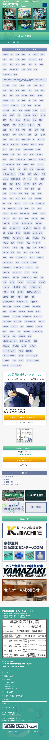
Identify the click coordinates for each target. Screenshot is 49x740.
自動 (32, 189)
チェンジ (25, 144)
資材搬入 (42, 159)
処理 (41, 100)
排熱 (12, 292)
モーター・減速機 (33, 361)
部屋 (4, 115)
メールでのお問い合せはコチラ (24, 417)
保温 (29, 336)
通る (4, 130)
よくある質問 (11, 42)
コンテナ (14, 326)
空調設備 (38, 198)
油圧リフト (32, 159)
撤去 (4, 189)
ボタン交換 (7, 307)
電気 (26, 189)
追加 (15, 74)
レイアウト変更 (30, 321)
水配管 (35, 272)
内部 (11, 140)
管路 (42, 130)
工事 (33, 208)
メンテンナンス (27, 223)
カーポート (27, 228)
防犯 (11, 257)
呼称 (43, 238)
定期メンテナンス (9, 174)
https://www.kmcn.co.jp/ (11, 715)
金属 (11, 90)
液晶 (23, 59)
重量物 (12, 169)
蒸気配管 (6, 277)
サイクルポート (15, 228)
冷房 (14, 110)
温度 (20, 110)
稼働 (38, 189)
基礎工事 (37, 228)
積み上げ (42, 321)
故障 (20, 194)
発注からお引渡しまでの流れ (13, 696)
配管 (14, 361)
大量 (4, 282)
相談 (4, 159)
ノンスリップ (37, 331)
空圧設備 (21, 174)
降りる (18, 120)
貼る (25, 203)
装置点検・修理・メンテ (11, 484)
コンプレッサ (7, 262)
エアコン (29, 267)
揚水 (29, 105)
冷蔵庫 (33, 262)
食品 (4, 90)
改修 (29, 69)
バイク (36, 174)
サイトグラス (17, 272)
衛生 (23, 100)
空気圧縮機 (40, 169)
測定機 (21, 356)
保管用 (5, 326)
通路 (40, 120)
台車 (34, 120)
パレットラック (31, 356)
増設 (21, 326)
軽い (41, 86)
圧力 (30, 90)
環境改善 (22, 336)
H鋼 (11, 189)
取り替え (27, 120)
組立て (35, 115)
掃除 (14, 135)
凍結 (34, 100)
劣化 (4, 149)
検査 (18, 164)
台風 (43, 174)
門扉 (4, 257)
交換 (4, 184)
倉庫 (30, 64)
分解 (23, 64)
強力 (29, 135)
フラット (31, 125)
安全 (28, 243)
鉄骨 (39, 194)
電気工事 (6, 223)
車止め (5, 253)
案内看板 (13, 311)
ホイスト (16, 223)
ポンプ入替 (7, 321)
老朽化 (5, 213)
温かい (24, 95)
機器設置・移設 (8, 482)
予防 (14, 125)
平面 (38, 125)
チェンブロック (18, 238)
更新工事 (6, 272)
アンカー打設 (31, 282)
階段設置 (30, 326)
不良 (26, 218)
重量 (33, 194)
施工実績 (7, 680)
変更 (35, 69)
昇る (11, 120)
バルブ (27, 272)
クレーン (6, 287)
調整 (17, 95)
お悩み (41, 144)
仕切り (5, 144)
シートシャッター (9, 351)
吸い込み (22, 135)
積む (30, 130)
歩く (11, 130)
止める (5, 179)
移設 (24, 287)
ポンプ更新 (18, 321)
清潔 (31, 169)
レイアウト (15, 144)
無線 (26, 297)
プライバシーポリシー (11, 707)
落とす (43, 135)
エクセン (6, 86)
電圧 (42, 179)
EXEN (14, 86)
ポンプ (5, 365)
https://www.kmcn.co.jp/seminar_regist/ (17, 720)
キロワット (32, 59)
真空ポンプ (38, 316)
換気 (12, 243)
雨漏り (12, 331)
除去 (17, 140)
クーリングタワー (9, 356)
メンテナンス (37, 233)
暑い (4, 59)
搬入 (14, 218)
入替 (17, 262)
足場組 (5, 297)
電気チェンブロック (33, 292)
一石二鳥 (27, 115)
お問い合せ (7, 703)
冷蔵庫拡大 (7, 267)
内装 (31, 203)
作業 (26, 208)
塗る (11, 64)
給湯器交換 (27, 316)
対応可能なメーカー (10, 341)
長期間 (18, 149)
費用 (35, 341)
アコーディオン (21, 257)
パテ (9, 203)
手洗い (38, 311)
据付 (20, 218)
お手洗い (27, 184)
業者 (25, 169)
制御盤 (21, 351)
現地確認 (16, 346)
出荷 (41, 64)
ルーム (43, 110)
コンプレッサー (16, 365)
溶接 (12, 154)
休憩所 (35, 213)
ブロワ (21, 361)
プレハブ (25, 262)
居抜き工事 (12, 208)
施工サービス (8, 676)
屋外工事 (6, 479)
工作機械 (6, 361)
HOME (6, 672)
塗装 (4, 198)
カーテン (41, 140)
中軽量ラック (26, 277)
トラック (13, 194)
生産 (40, 59)
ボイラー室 (26, 140)
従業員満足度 (24, 213)
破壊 (21, 248)
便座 (18, 169)
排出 (11, 95)
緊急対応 (34, 218)
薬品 (17, 90)
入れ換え (36, 238)
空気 (36, 90)
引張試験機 (16, 287)
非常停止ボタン (8, 302)
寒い (42, 55)
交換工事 (34, 302)
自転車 (10, 233)
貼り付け (17, 203)
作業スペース (14, 69)
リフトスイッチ (22, 302)
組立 (35, 277)
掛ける (33, 144)
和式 (34, 184)
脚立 (4, 120)
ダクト (5, 292)
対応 (18, 154)
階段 (14, 336)
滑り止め (6, 336)
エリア (24, 346)
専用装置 (6, 238)
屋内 (17, 198)
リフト (35, 55)
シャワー (6, 316)
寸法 (31, 154)
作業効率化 (7, 74)
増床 (4, 69)
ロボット (33, 346)
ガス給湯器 (16, 316)
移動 (23, 130)
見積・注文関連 (25, 341)
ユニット (37, 105)
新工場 (12, 282)
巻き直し (6, 248)
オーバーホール (8, 164)
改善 (11, 159)
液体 (17, 55)
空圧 (29, 174)
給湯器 (30, 311)
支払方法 (6, 346)
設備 (30, 198)
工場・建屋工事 (8, 477)
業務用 (5, 100)
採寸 (25, 154)
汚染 (12, 100)
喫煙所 (42, 213)
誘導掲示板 (36, 307)
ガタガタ (22, 125)
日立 (42, 90)
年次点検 (27, 233)
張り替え (6, 125)
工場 (20, 208)
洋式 (40, 184)
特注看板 (22, 311)
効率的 (12, 115)
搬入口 (32, 257)
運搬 (4, 194)
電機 (42, 218)
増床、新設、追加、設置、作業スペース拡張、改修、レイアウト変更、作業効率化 (24, 80)
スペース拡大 (18, 267)
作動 (32, 164)
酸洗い (5, 154)
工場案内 (26, 307)
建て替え (14, 213)
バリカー (42, 248)
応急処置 (27, 331)
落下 (36, 130)
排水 (23, 105)
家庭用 (40, 95)
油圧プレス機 (28, 149)
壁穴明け (20, 292)
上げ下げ (40, 164)
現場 (23, 90)
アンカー (20, 282)
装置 (35, 86)
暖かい (32, 95)
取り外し (39, 154)
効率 (23, 55)
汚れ (36, 135)
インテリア (40, 203)
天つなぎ (42, 282)
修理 (31, 253)
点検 (36, 179)
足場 (18, 115)
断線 (4, 228)
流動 (29, 86)
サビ (29, 179)
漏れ (37, 253)
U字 (34, 248)
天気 (11, 59)
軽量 (26, 194)
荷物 (4, 169)
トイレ (18, 184)
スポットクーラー (35, 287)
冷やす (5, 55)
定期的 (25, 164)
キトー (19, 297)
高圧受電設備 (15, 179)
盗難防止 (40, 257)
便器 (11, 184)
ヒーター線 (36, 243)
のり (25, 253)
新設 (18, 253)
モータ (5, 105)
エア (17, 59)
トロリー (19, 189)
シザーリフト (20, 159)
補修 (4, 331)
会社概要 (7, 699)
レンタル (6, 218)
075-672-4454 (24, 454)
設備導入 (20, 243)
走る (17, 130)
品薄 (27, 238)
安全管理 (17, 307)
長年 (11, 149)
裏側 (4, 140)
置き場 (18, 233)
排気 (12, 253)
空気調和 (6, 135)
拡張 (23, 69)
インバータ (15, 105)
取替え (5, 243)
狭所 (12, 297)
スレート (39, 326)
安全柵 (15, 248)
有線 (33, 297)
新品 (4, 95)
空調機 (27, 110)
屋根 (18, 331)
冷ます (35, 110)
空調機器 (29, 351)
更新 (36, 267)
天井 (39, 208)
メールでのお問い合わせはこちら (24, 459)
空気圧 (22, 86)
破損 (28, 248)
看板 (4, 311)
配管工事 (16, 277)
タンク (43, 115)
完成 (17, 64)
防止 (18, 42)
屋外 (11, 198)
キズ (4, 64)
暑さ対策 (6, 110)
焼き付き (39, 223)
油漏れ (38, 149)
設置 (41, 277)
